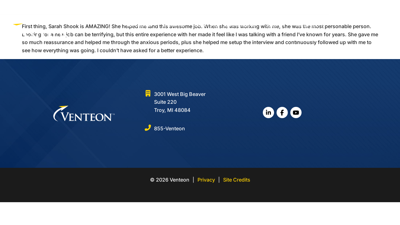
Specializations (261, 28)
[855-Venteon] (148, 128)
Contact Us (361, 28)
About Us (297, 28)
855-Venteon (169, 128)
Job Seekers (161, 28)
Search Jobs (225, 28)
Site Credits (236, 180)
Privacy (206, 180)
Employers (195, 28)
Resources (328, 28)
